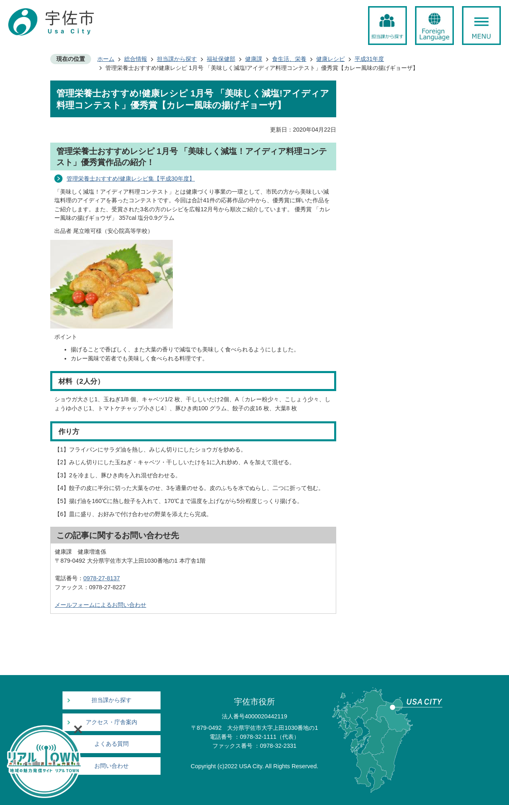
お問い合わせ (111, 766)
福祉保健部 (221, 59)
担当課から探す (177, 59)
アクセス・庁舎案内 (111, 722)
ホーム (105, 59)
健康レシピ (330, 59)
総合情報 (135, 59)
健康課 (253, 59)
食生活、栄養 (289, 59)
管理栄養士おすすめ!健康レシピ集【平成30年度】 (131, 178)
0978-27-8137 (101, 578)
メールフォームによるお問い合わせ (100, 605)
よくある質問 (111, 744)
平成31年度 (369, 59)
